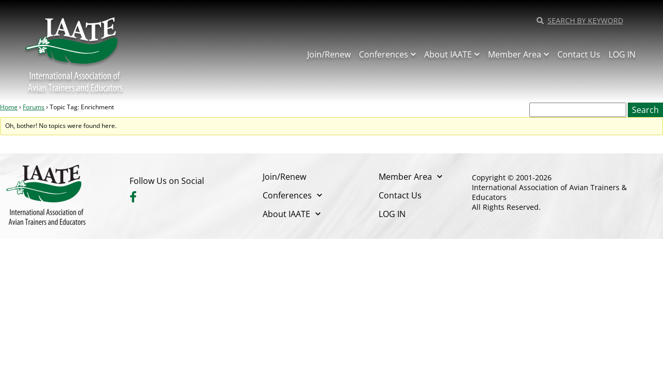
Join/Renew (329, 54)
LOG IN (622, 54)
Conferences (387, 54)
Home (9, 107)
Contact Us (578, 54)
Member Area (518, 54)
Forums (34, 107)
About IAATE (452, 54)
